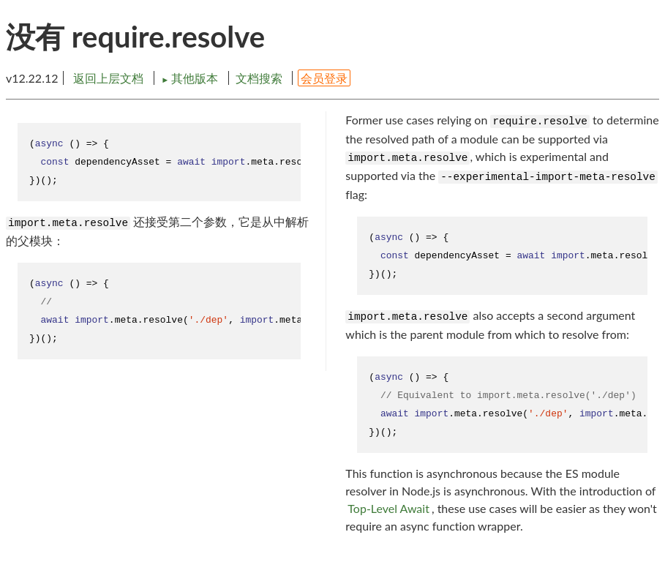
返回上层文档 (108, 78)
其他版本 (191, 78)
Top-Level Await (388, 508)
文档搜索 (259, 78)
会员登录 (324, 78)
